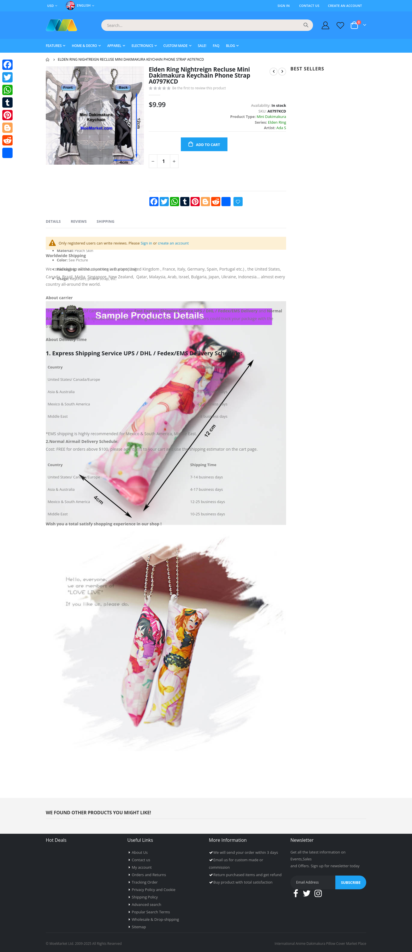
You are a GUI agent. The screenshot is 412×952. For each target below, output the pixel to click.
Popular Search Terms (151, 909)
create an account (182, 247)
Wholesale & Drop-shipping (155, 917)
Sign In (284, 5)
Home (48, 59)
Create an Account (345, 5)
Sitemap (139, 924)
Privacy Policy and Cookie (153, 887)
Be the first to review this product (200, 89)
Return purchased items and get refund (247, 872)
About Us (140, 850)
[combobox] (207, 25)
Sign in (153, 247)
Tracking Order (145, 880)
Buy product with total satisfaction (243, 880)
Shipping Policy (145, 895)
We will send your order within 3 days (245, 850)
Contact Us (309, 5)
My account (142, 865)
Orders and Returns (149, 872)
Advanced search (146, 902)
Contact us (141, 857)
